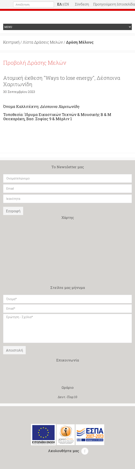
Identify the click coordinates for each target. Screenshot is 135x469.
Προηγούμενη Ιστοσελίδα (114, 4)
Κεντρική (11, 42)
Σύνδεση (82, 4)
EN (66, 4)
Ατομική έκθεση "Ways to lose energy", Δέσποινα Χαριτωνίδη (61, 81)
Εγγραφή (13, 211)
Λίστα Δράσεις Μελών (43, 42)
